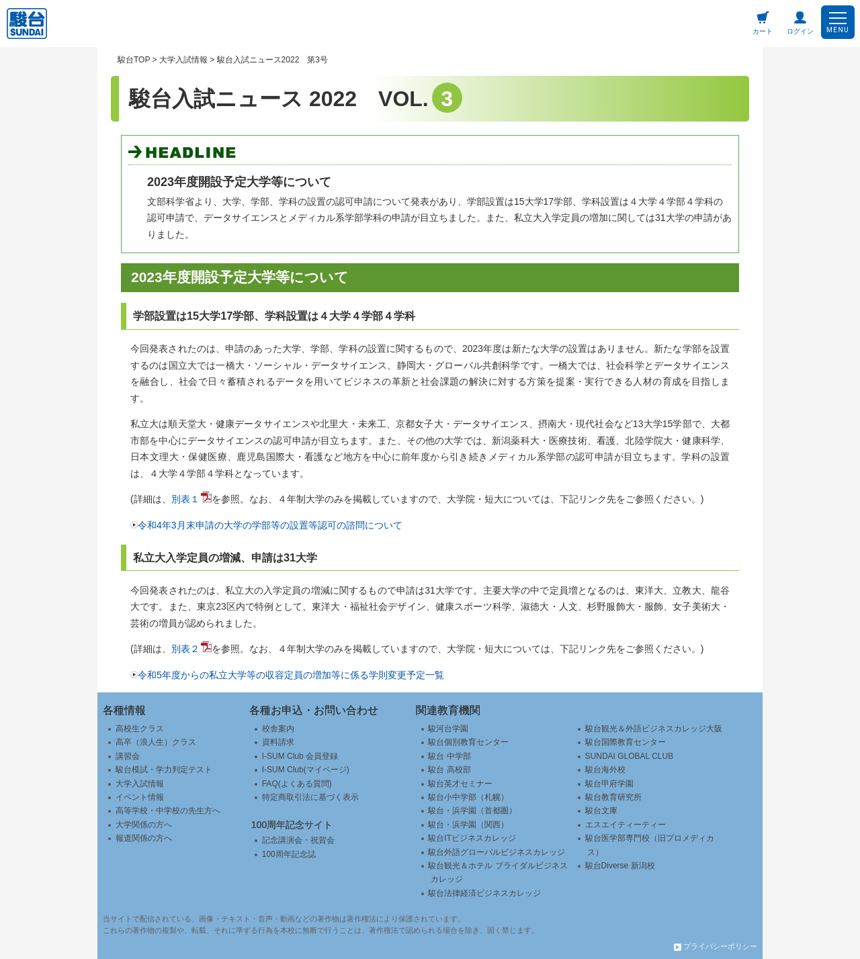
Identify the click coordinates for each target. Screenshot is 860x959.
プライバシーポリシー (715, 946)
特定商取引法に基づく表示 (310, 797)
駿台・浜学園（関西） (468, 824)
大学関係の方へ (144, 824)
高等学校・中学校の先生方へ (168, 810)
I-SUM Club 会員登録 (300, 756)
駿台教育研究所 (613, 797)
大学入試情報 (140, 783)
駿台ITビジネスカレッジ (472, 838)
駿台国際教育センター (625, 742)
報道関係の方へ (144, 838)
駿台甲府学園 (609, 783)
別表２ (185, 648)
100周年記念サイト (292, 824)
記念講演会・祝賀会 (298, 840)
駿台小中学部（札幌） (468, 797)
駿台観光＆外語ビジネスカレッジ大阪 (653, 728)
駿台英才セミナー (460, 783)
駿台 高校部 (449, 769)
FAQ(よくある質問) (297, 783)
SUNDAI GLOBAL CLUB (629, 756)
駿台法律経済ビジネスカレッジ (484, 893)
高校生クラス (140, 728)
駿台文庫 (601, 810)
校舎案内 (278, 728)
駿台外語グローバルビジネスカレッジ (496, 852)
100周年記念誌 (289, 854)
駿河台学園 (448, 728)
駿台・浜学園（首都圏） (472, 810)
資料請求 (278, 742)
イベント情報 (140, 797)
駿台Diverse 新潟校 (620, 865)
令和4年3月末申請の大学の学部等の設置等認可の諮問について (270, 525)
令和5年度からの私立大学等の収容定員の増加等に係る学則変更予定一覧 (291, 675)
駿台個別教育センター (468, 742)
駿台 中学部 (449, 756)
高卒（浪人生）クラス (156, 742)
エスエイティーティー (625, 824)
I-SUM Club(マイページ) (305, 769)
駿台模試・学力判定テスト (164, 769)
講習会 (128, 756)
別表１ (185, 499)
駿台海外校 (605, 769)
